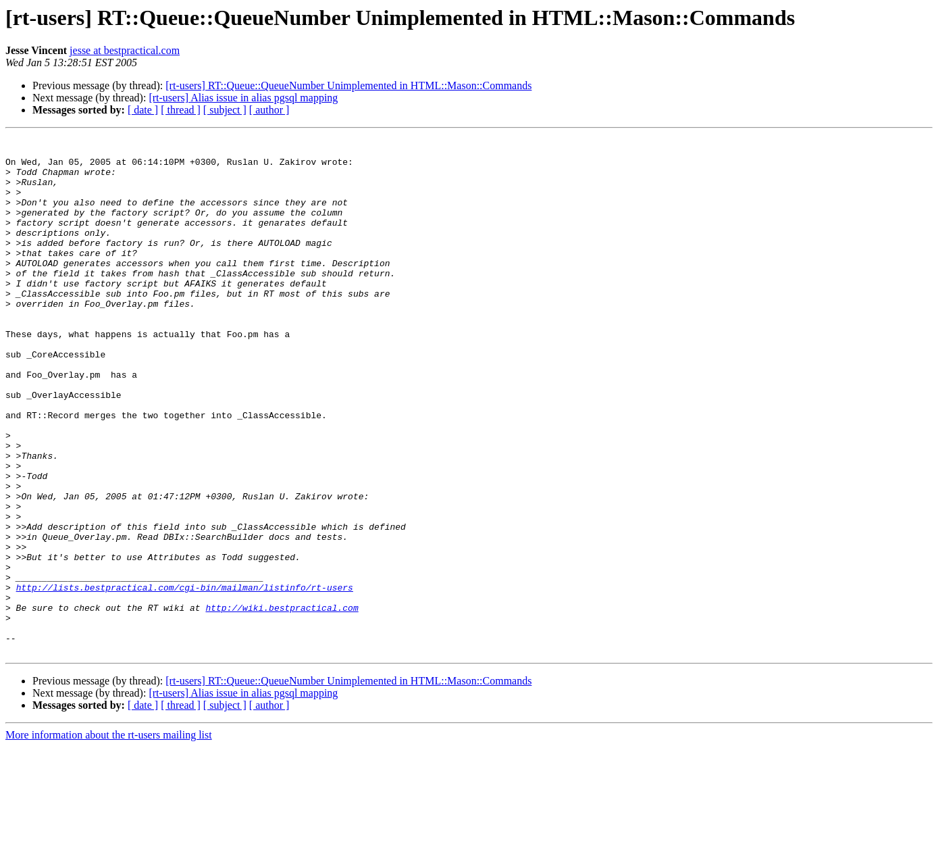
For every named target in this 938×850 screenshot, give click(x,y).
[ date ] (143, 110)
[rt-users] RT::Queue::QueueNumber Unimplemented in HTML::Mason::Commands (348, 85)
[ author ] (269, 110)
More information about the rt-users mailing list (108, 838)
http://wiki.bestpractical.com (281, 703)
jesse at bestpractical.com (125, 50)
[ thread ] (181, 110)
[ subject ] (224, 110)
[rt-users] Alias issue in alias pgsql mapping (243, 97)
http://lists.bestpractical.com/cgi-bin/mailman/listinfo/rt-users (184, 678)
